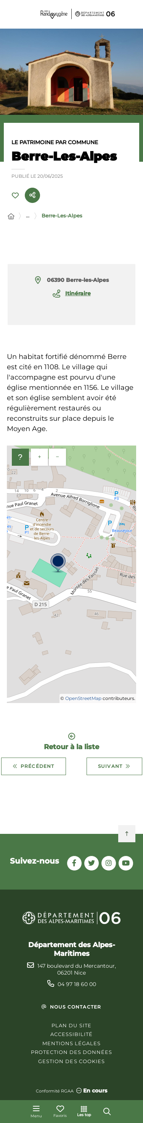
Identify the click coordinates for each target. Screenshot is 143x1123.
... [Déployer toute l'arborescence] (27, 215)
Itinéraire (78, 293)
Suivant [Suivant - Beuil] (114, 766)
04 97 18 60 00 (77, 984)
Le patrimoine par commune (54, 142)
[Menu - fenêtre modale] (36, 1111)
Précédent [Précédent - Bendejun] (34, 766)
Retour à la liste (71, 742)
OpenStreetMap (83, 698)
